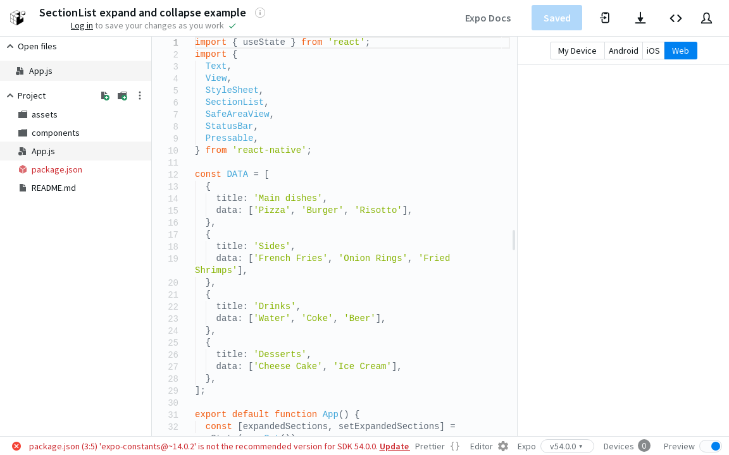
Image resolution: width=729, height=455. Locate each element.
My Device (577, 50)
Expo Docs (488, 17)
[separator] (514, 236)
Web (680, 50)
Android (624, 50)
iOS (653, 50)
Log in (82, 25)
